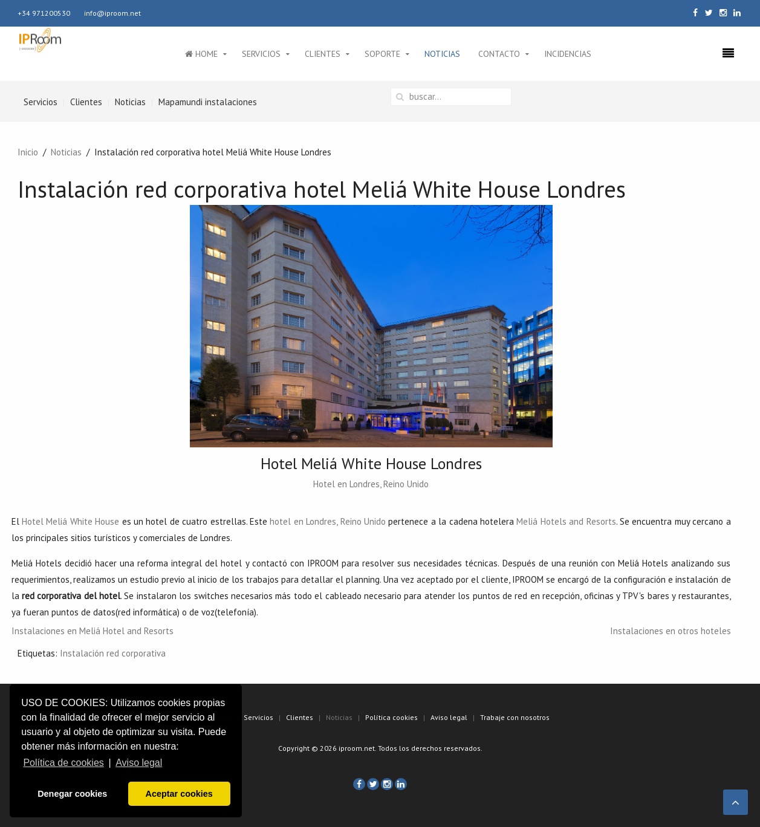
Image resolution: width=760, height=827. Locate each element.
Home (201, 53)
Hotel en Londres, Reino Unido (371, 484)
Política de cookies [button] (63, 762)
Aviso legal (448, 717)
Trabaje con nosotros (515, 717)
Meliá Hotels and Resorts (565, 521)
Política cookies (391, 717)
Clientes (322, 53)
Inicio (28, 152)
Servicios (261, 53)
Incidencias (567, 53)
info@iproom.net (112, 13)
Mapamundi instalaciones (207, 102)
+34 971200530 (44, 13)
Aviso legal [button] (138, 762)
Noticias (442, 53)
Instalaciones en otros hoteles (670, 631)
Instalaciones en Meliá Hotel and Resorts (92, 631)
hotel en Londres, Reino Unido (328, 521)
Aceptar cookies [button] (179, 794)
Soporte (382, 53)
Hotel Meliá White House (70, 521)
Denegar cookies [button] (72, 794)
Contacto (499, 53)
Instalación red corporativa (113, 653)
